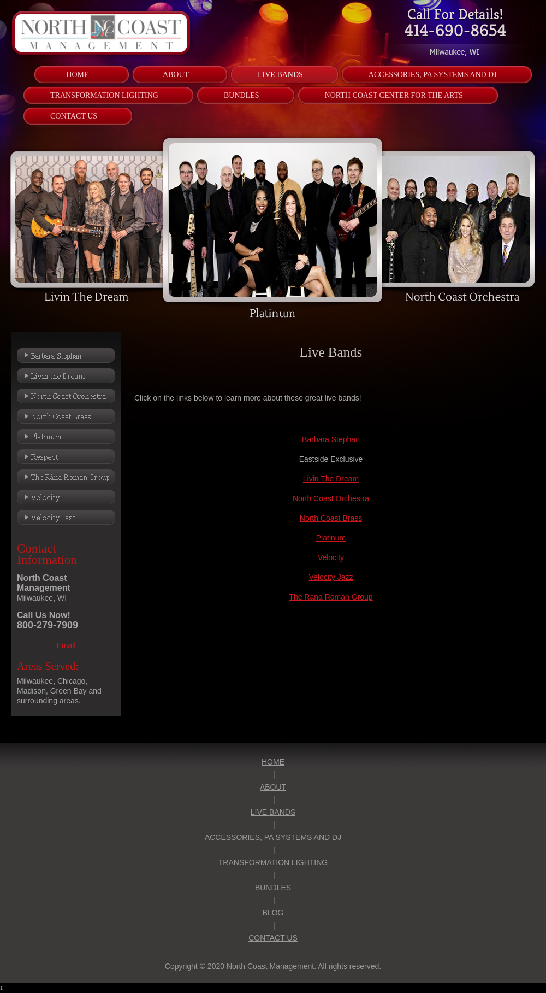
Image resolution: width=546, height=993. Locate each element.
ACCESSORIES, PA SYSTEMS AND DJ (273, 837)
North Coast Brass (331, 518)
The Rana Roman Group (330, 596)
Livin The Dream (331, 478)
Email (65, 645)
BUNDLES (273, 887)
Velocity (331, 557)
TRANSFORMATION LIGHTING (273, 862)
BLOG (273, 912)
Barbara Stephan (331, 439)
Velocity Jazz (331, 577)
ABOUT (273, 787)
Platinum (331, 537)
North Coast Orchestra (331, 498)
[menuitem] (77, 75)
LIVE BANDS (273, 812)
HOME (273, 761)
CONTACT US (273, 937)
